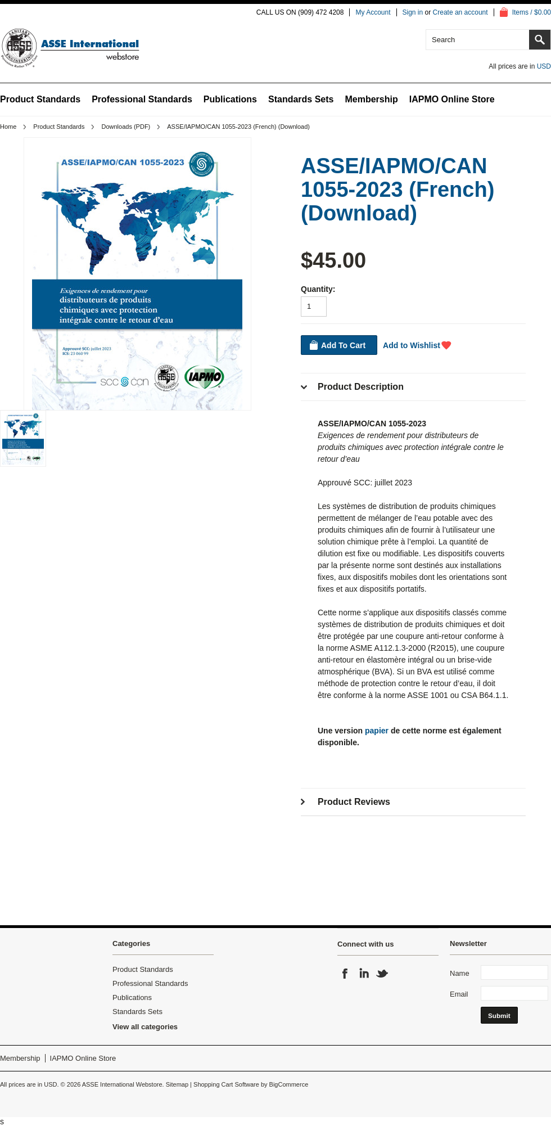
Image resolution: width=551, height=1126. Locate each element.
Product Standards (40, 99)
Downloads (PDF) (125, 126)
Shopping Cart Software (226, 1084)
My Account (372, 12)
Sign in (413, 12)
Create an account (460, 12)
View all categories (145, 1027)
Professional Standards (142, 99)
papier (377, 730)
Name (459, 973)
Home (8, 126)
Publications (230, 99)
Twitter (382, 973)
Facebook (345, 973)
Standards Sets (300, 99)
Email (459, 994)
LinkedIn (364, 973)
